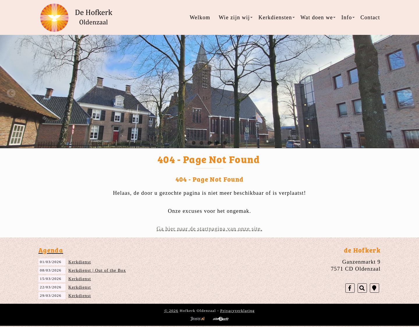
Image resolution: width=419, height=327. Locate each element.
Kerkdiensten (276, 17)
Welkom (200, 17)
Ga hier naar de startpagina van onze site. (209, 229)
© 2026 (171, 310)
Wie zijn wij (236, 17)
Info (347, 17)
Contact (370, 17)
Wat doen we (318, 17)
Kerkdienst (79, 262)
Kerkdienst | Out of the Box (97, 270)
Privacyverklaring (237, 310)
